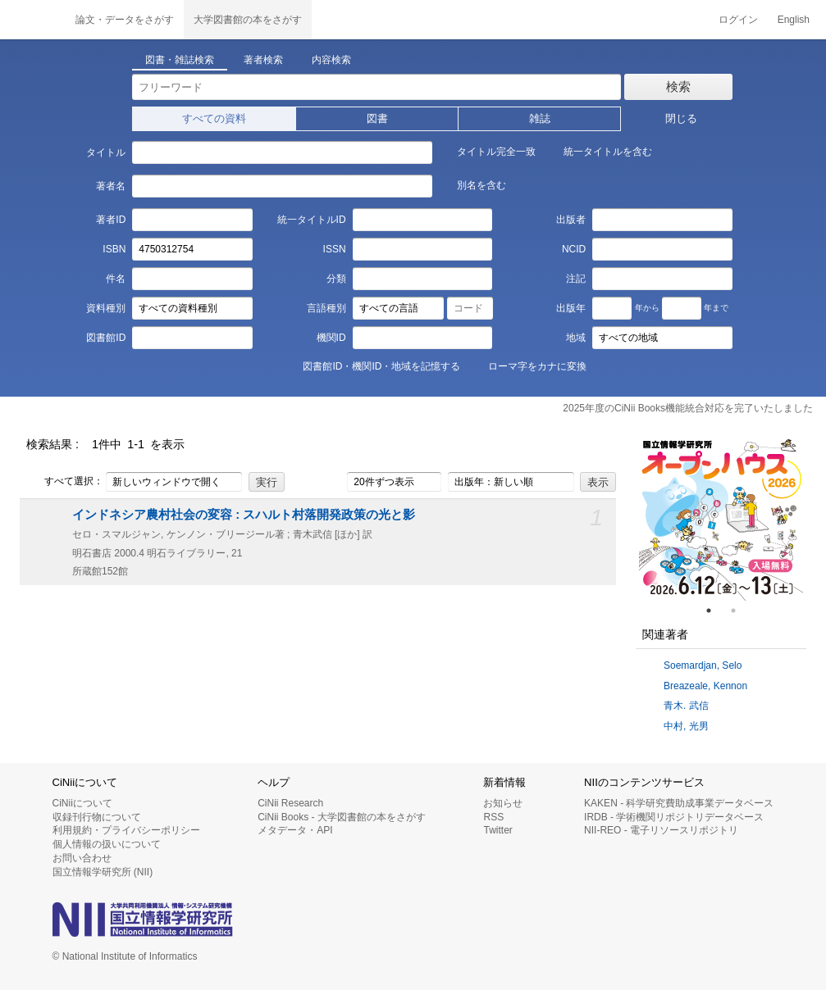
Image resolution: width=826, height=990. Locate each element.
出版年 (571, 308)
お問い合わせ (82, 858)
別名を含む (472, 184)
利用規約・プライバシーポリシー (126, 830)
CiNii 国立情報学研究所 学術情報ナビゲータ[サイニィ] (33, 19)
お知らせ (503, 803)
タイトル (105, 152)
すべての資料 (214, 118)
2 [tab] (740, 610)
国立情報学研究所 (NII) (102, 872)
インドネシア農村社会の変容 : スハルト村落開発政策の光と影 (243, 514)
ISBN (114, 249)
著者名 (110, 186)
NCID (574, 249)
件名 (115, 278)
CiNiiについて (82, 803)
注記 (576, 278)
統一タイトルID (311, 219)
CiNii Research (290, 803)
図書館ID (105, 337)
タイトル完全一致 (487, 150)
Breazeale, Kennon (705, 686)
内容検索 (331, 60)
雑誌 (539, 118)
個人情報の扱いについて (106, 844)
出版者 (571, 219)
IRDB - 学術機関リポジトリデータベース (674, 817)
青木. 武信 (686, 705)
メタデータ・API (295, 830)
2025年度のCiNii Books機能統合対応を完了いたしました (688, 408)
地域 (576, 337)
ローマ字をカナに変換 (528, 365)
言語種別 (326, 308)
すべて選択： (64, 482)
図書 (377, 118)
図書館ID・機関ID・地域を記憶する (372, 365)
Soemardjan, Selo (703, 665)
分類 (336, 278)
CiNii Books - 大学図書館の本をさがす (342, 817)
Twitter (497, 830)
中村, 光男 (686, 726)
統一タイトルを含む (598, 150)
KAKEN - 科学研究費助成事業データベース (679, 803)
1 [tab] (715, 610)
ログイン (738, 19)
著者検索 (263, 60)
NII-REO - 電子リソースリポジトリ (661, 830)
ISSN (334, 249)
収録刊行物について (96, 817)
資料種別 (105, 308)
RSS (493, 817)
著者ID (110, 219)
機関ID (331, 337)
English (794, 19)
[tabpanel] (721, 519)
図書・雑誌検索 (179, 60)
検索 (678, 86)
